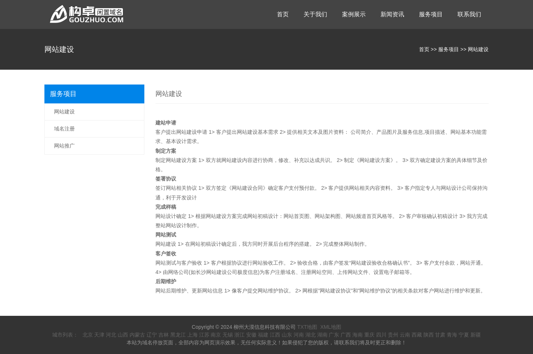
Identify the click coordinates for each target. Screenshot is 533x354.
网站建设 (478, 49)
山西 (123, 335)
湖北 (310, 335)
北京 (88, 335)
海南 (357, 335)
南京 (216, 335)
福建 (263, 335)
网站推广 (64, 146)
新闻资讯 (392, 14)
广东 (334, 335)
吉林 (163, 335)
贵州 (393, 335)
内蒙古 (137, 335)
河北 (111, 335)
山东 (287, 335)
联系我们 (469, 14)
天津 (99, 335)
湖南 (322, 335)
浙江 (239, 335)
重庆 (369, 335)
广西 (346, 335)
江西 (275, 335)
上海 (192, 335)
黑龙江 (178, 335)
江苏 (204, 335)
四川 (381, 335)
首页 (283, 14)
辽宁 (152, 335)
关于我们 (315, 14)
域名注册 (64, 129)
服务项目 (431, 14)
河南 (299, 335)
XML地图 (330, 327)
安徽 (251, 335)
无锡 (227, 335)
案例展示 (354, 14)
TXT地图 (307, 327)
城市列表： (65, 335)
